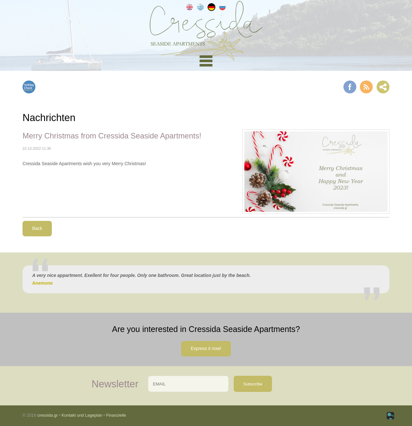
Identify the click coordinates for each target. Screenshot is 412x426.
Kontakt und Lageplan (81, 415)
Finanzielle (116, 415)
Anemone (42, 283)
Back (37, 228)
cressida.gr (47, 415)
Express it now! (206, 348)
